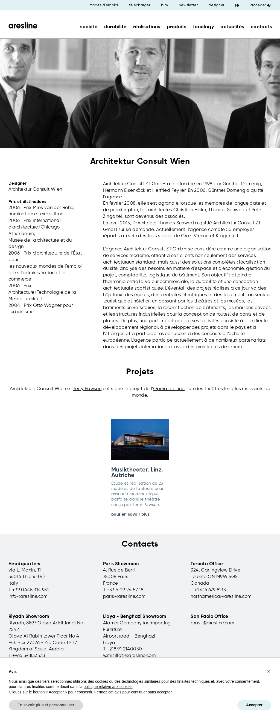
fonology (203, 26)
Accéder (260, 5)
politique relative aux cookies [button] (107, 686)
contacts (261, 26)
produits (176, 26)
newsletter (188, 5)
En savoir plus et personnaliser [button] (46, 705)
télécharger (139, 5)
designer (216, 5)
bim (164, 5)
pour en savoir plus (130, 514)
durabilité (115, 26)
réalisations (146, 26)
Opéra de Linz (168, 389)
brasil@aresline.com (212, 623)
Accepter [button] (254, 705)
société (88, 26)
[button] (268, 671)
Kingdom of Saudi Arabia (36, 649)
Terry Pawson (87, 389)
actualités (232, 26)
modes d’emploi (103, 5)
